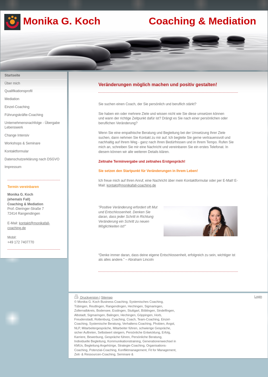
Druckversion (86, 297)
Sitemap (106, 297)
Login (258, 296)
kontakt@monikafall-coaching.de (131, 185)
